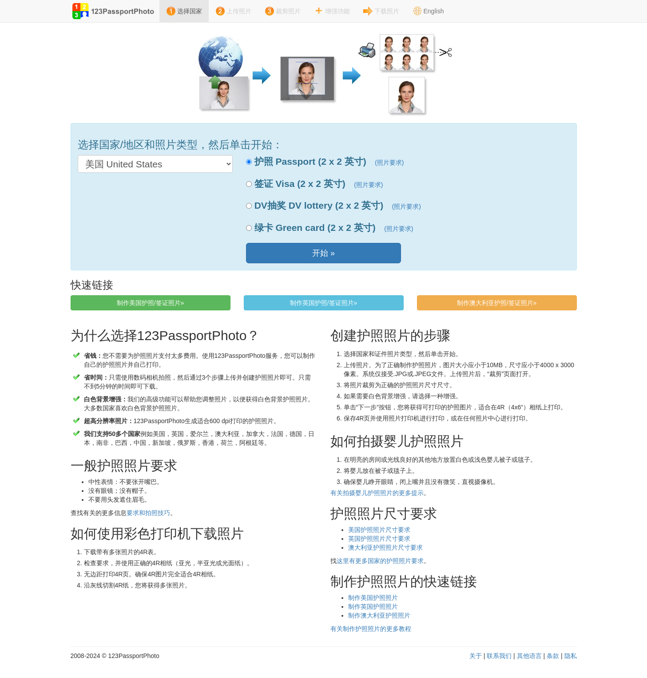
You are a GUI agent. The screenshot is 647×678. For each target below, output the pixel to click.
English (434, 11)
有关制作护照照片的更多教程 (370, 628)
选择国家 (189, 11)
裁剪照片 (288, 11)
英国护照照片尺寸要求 (379, 538)
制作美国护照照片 (373, 597)
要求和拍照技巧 (148, 512)
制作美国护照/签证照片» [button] (150, 302)
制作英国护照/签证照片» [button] (323, 302)
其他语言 (529, 655)
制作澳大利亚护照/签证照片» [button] (497, 302)
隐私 (570, 655)
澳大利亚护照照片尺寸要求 (385, 547)
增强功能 (337, 11)
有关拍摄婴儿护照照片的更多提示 (377, 492)
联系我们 (499, 655)
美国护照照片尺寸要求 (379, 529)
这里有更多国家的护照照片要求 (380, 560)
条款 (553, 655)
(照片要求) (389, 162)
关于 (475, 655)
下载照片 (386, 11)
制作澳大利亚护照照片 (379, 615)
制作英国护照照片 (373, 606)
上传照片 (238, 11)
